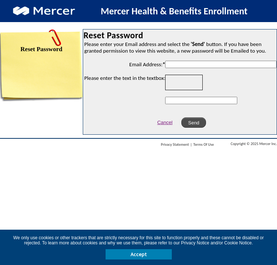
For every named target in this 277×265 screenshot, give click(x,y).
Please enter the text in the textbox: (124, 78)
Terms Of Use (203, 144)
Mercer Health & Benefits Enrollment (174, 11)
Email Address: (147, 64)
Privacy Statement (175, 144)
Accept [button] (138, 254)
